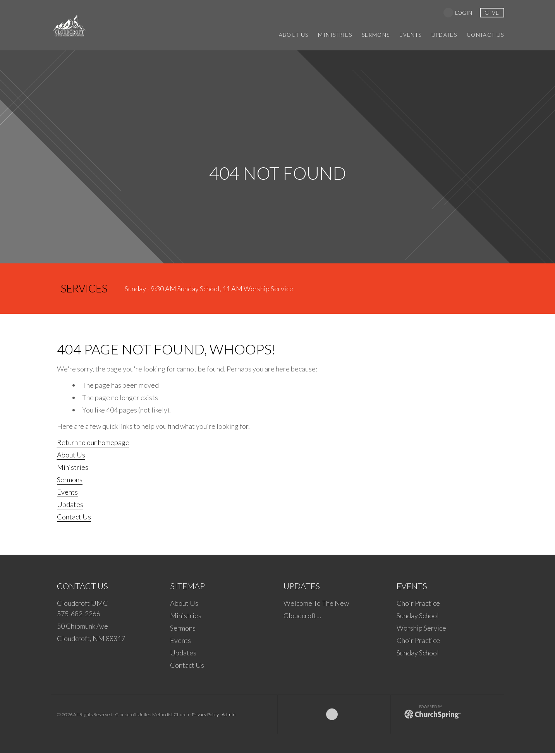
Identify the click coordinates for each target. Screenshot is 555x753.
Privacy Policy (205, 714)
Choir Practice (418, 603)
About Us (71, 454)
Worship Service (421, 628)
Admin (228, 714)
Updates (70, 504)
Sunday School (418, 615)
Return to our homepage (93, 442)
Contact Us (74, 516)
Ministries (72, 467)
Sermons (69, 479)
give (492, 12)
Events (67, 492)
